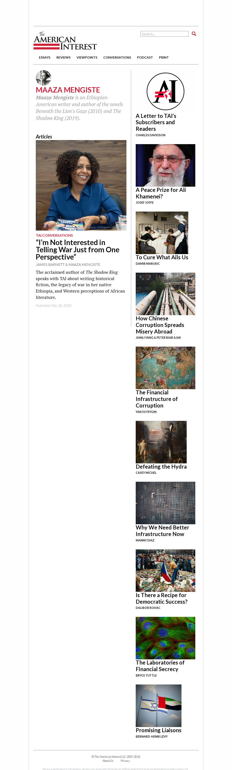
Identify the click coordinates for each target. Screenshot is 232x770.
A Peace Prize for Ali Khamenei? (161, 193)
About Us (108, 761)
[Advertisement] (116, 11)
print (164, 57)
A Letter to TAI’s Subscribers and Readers (156, 122)
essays (44, 57)
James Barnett (50, 264)
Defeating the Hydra (161, 466)
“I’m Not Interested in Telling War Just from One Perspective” (77, 249)
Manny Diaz (145, 540)
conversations (117, 57)
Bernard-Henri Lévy (152, 736)
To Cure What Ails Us (162, 257)
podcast (145, 57)
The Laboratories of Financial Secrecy (160, 665)
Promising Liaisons (158, 730)
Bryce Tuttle (146, 675)
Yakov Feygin (146, 412)
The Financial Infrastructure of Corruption (157, 399)
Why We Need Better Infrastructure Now (162, 530)
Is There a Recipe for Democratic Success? (162, 598)
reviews (63, 57)
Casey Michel (146, 472)
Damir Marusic (148, 263)
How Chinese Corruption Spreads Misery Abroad (160, 325)
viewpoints (87, 57)
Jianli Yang (144, 337)
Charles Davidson (150, 135)
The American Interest (65, 40)
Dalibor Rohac (148, 608)
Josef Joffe (145, 202)
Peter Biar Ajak (169, 337)
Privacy (125, 761)
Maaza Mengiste (84, 264)
